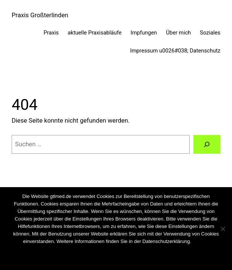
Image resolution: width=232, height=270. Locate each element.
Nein (107, 258)
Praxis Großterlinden (40, 15)
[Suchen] (206, 144)
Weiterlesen (128, 258)
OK (94, 258)
